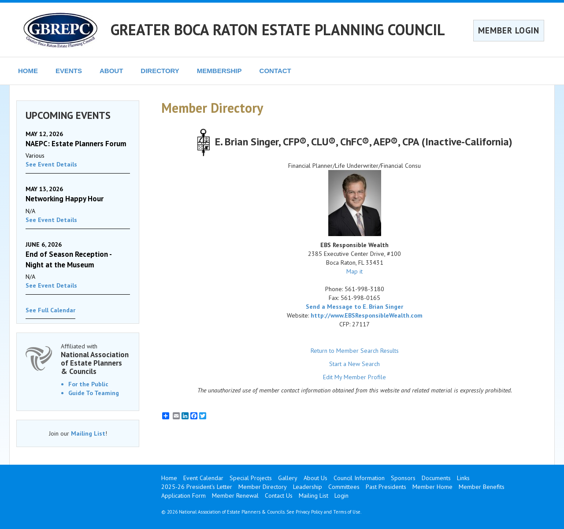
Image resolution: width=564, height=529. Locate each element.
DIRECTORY (160, 70)
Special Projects (251, 478)
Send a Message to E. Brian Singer (354, 307)
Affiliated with (95, 358)
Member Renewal (235, 495)
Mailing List (88, 433)
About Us (315, 478)
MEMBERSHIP (219, 70)
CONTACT (275, 70)
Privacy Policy (309, 512)
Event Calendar (203, 478)
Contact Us (279, 495)
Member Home (432, 487)
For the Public (88, 384)
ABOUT (111, 70)
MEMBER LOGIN (508, 30)
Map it (354, 271)
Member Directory (262, 487)
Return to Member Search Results (355, 351)
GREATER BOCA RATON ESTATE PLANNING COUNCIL (278, 29)
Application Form (183, 495)
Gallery (287, 478)
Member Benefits (482, 487)
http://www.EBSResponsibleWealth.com (367, 315)
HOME (28, 70)
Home (169, 478)
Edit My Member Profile (354, 377)
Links (463, 478)
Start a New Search (354, 364)
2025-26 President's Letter (196, 487)
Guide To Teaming (93, 393)
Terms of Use (346, 512)
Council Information (359, 478)
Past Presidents (386, 487)
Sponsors (403, 478)
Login (341, 495)
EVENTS (69, 70)
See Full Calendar (50, 310)
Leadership (307, 487)
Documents (436, 478)
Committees (344, 487)
